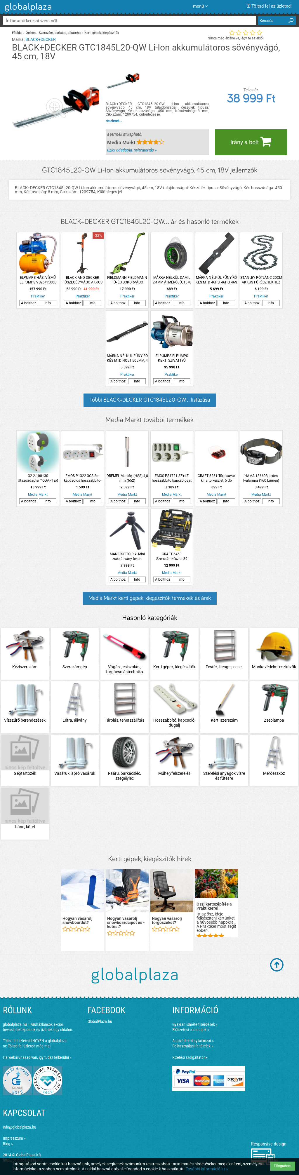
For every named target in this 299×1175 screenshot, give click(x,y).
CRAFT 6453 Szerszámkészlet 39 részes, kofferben (171, 556)
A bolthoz (28, 303)
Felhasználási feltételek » (192, 1046)
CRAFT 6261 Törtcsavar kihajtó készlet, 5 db (216, 478)
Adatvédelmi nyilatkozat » (193, 1040)
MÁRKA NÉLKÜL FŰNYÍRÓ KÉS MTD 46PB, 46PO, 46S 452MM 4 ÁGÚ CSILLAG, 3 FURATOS (216, 280)
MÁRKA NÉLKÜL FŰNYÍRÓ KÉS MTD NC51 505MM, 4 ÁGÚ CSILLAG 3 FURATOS (127, 358)
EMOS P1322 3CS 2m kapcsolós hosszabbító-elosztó (82, 478)
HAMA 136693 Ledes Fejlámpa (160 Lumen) (261, 478)
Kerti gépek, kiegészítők (101, 33)
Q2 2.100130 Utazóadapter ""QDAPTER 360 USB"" (38, 478)
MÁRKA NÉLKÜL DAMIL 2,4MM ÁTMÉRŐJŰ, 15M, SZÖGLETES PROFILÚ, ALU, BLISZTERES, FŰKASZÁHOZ (172, 280)
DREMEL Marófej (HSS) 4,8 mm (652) (127, 478)
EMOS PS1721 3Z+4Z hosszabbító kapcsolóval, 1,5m (172, 478)
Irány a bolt (250, 141)
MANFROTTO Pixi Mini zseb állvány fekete (127, 556)
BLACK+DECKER (40, 39)
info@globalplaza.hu (19, 1127)
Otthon (31, 33)
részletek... (114, 121)
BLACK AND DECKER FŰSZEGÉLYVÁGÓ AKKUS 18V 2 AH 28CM (82, 280)
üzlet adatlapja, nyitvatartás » (132, 150)
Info (48, 303)
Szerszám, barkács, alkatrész (60, 33)
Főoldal (17, 33)
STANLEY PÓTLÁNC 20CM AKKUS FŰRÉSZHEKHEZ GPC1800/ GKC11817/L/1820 (261, 280)
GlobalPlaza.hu (100, 1021)
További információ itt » (207, 1169)
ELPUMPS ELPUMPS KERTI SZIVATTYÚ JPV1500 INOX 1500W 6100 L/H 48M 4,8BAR (172, 358)
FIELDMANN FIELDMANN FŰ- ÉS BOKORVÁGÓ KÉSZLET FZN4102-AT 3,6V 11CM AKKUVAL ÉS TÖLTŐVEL (127, 280)
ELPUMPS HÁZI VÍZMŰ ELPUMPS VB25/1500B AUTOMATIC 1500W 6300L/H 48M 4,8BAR (38, 280)
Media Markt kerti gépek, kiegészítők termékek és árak (149, 598)
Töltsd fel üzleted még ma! (29, 1046)
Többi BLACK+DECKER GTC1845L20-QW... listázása (149, 400)
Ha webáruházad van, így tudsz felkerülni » (37, 1057)
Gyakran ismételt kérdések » (195, 1024)
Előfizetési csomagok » (190, 1029)
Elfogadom (282, 1166)
